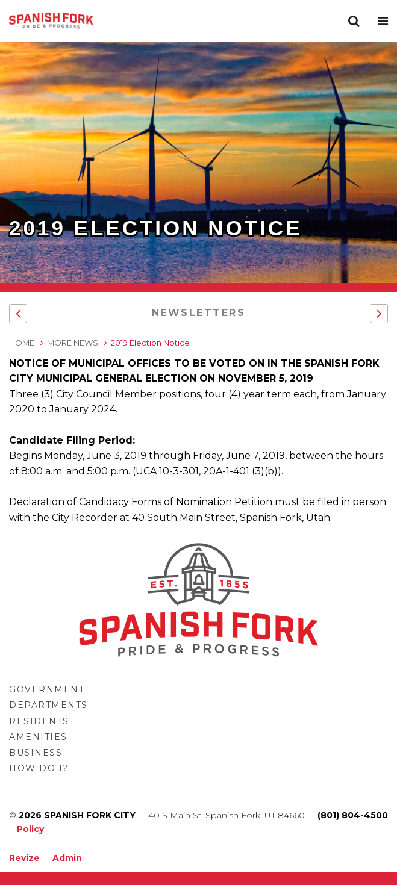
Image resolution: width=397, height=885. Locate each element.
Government (46, 689)
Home (21, 342)
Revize (24, 857)
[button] (383, 21)
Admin (67, 857)
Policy (30, 829)
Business (35, 752)
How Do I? (39, 768)
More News (72, 342)
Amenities (38, 736)
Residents (39, 721)
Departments (48, 705)
